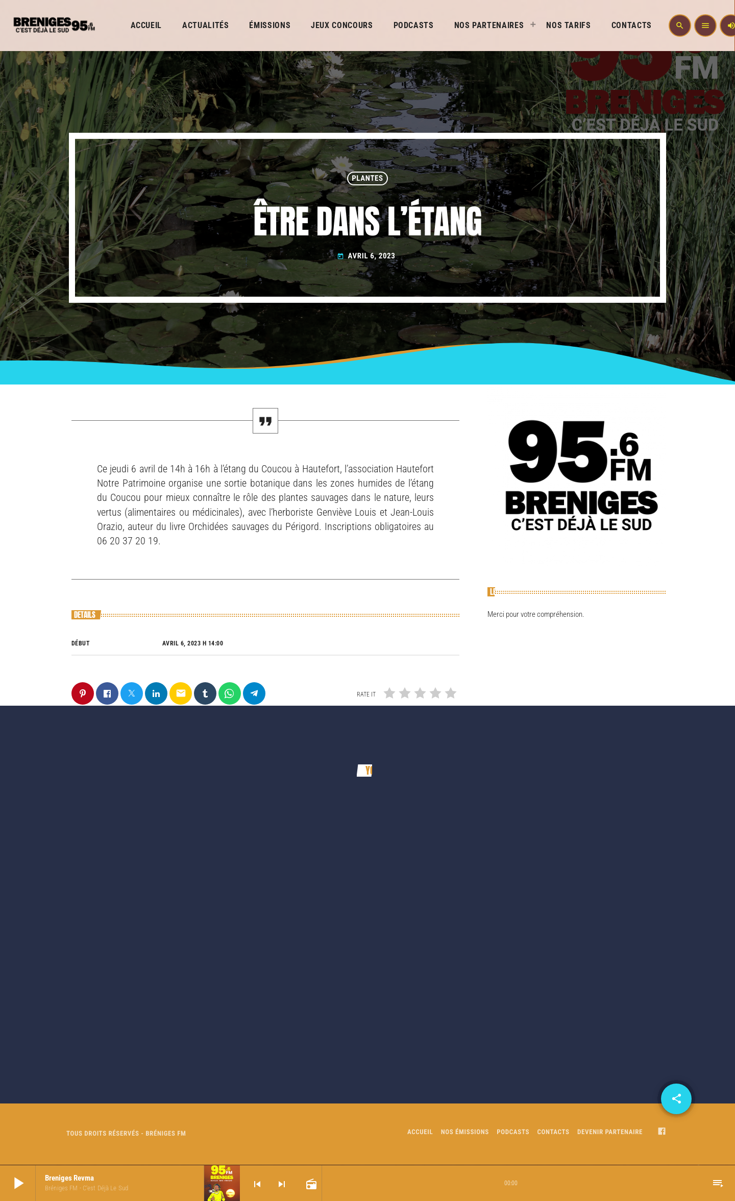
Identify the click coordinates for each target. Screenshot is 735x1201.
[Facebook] (662, 1132)
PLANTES (367, 178)
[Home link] (53, 25)
